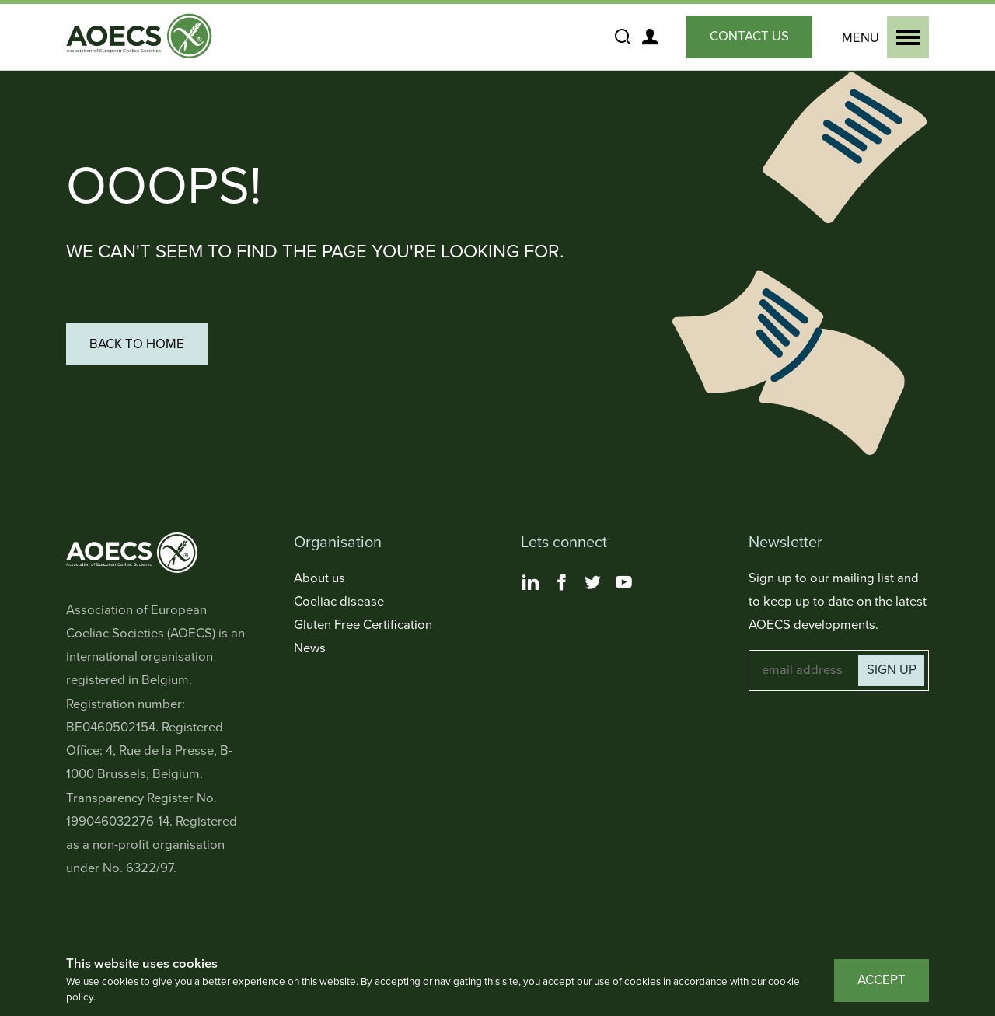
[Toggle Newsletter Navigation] (839, 542)
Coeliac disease (339, 601)
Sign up (891, 670)
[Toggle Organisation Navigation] (384, 542)
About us (319, 578)
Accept (881, 980)
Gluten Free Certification (363, 625)
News (310, 648)
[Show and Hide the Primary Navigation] (882, 37)
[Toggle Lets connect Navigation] (611, 542)
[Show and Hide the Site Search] (622, 37)
